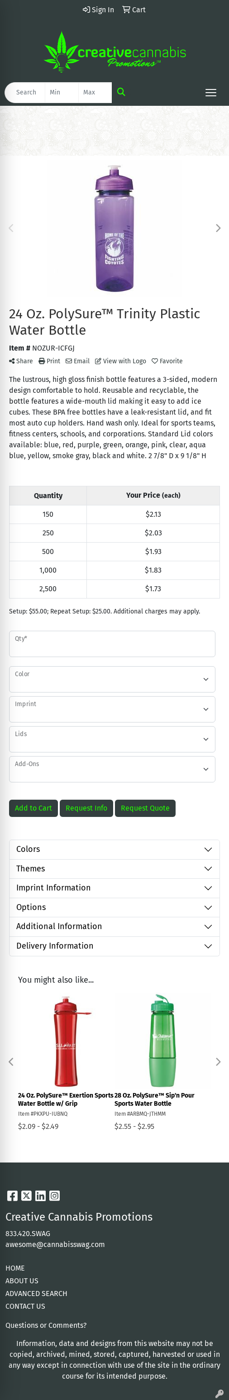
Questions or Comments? (45, 1325)
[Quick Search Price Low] (62, 92)
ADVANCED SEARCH (36, 1293)
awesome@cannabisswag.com (55, 1244)
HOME (15, 1268)
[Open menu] (211, 93)
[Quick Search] (25, 92)
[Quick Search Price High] (95, 92)
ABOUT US (21, 1280)
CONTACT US (25, 1306)
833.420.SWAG (27, 1233)
